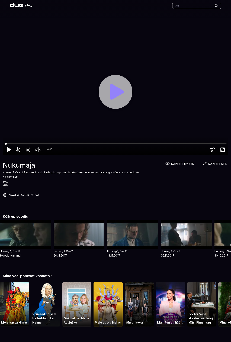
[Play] (115, 92)
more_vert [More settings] (213, 150)
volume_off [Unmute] (39, 150)
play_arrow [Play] (9, 150)
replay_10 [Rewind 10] (19, 150)
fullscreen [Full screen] (223, 150)
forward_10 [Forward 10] (29, 150)
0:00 (49, 149)
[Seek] (115, 144)
